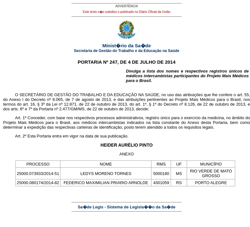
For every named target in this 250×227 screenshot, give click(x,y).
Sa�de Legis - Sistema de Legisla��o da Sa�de (127, 207)
